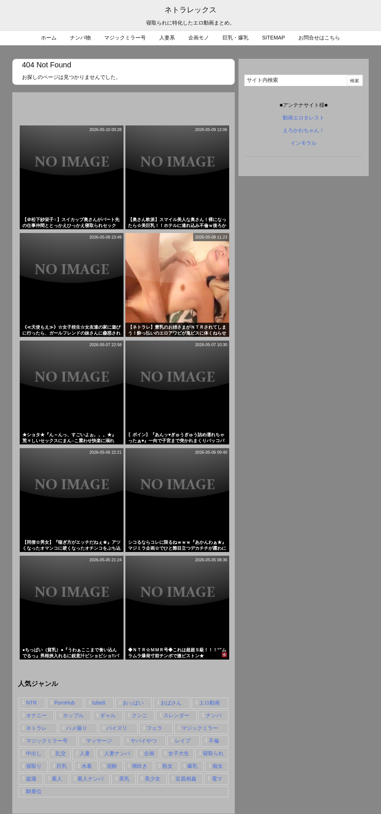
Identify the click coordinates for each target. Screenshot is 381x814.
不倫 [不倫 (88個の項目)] (214, 741)
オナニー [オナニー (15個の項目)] (36, 715)
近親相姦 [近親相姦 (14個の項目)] (186, 779)
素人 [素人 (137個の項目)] (57, 779)
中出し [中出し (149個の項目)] (34, 753)
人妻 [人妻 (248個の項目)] (85, 753)
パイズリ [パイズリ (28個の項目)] (116, 728)
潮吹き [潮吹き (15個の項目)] (139, 766)
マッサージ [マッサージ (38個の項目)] (99, 741)
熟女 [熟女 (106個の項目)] (167, 766)
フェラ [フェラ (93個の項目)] (154, 728)
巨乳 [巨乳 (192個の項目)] (62, 766)
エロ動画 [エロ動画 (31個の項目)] (209, 703)
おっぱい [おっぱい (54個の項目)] (133, 703)
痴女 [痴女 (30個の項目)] (217, 766)
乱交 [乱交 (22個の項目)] (60, 753)
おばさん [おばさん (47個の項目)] (171, 703)
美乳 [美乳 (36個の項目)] (124, 779)
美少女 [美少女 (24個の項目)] (152, 779)
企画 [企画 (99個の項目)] (149, 753)
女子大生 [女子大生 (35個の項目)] (178, 753)
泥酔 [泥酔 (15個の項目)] (112, 766)
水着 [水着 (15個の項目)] (86, 766)
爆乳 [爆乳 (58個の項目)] (192, 766)
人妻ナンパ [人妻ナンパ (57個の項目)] (117, 753)
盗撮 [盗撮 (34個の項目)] (31, 779)
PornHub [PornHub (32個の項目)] (64, 703)
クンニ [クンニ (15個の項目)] (139, 715)
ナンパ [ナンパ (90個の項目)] (213, 715)
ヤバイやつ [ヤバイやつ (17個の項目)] (144, 741)
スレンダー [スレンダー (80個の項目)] (176, 715)
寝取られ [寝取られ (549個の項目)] (213, 753)
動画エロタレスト (303, 118)
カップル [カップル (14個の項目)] (73, 715)
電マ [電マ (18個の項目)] (217, 779)
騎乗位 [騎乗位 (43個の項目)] (34, 791)
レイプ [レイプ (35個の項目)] (182, 741)
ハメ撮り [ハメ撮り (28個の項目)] (76, 728)
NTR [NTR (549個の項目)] (31, 703)
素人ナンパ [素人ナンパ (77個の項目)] (90, 779)
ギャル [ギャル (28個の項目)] (108, 715)
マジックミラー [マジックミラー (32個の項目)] (200, 728)
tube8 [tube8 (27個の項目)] (98, 703)
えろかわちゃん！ (303, 130)
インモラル (304, 143)
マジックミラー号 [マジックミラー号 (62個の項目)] (47, 741)
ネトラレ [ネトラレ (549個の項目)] (36, 728)
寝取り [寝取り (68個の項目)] (34, 766)
